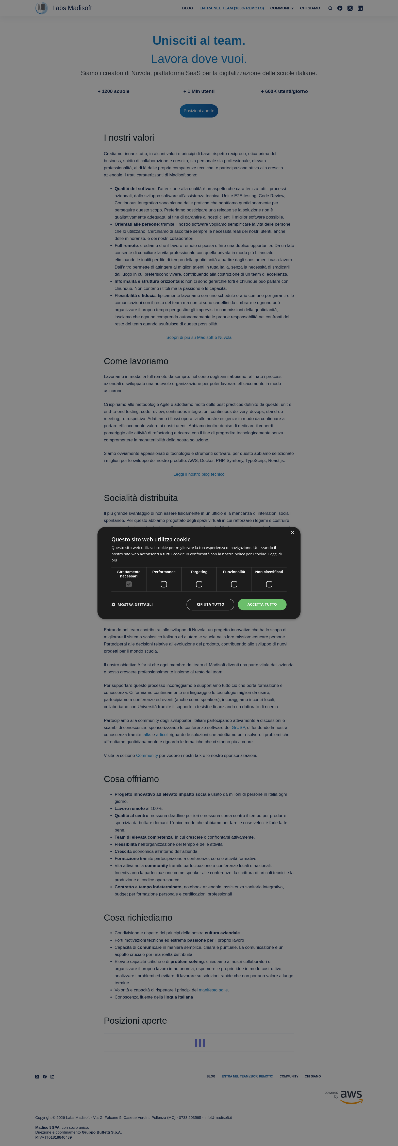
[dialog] (199, 573)
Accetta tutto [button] (262, 604)
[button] (132, 604)
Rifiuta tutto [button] (210, 604)
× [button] (292, 533)
